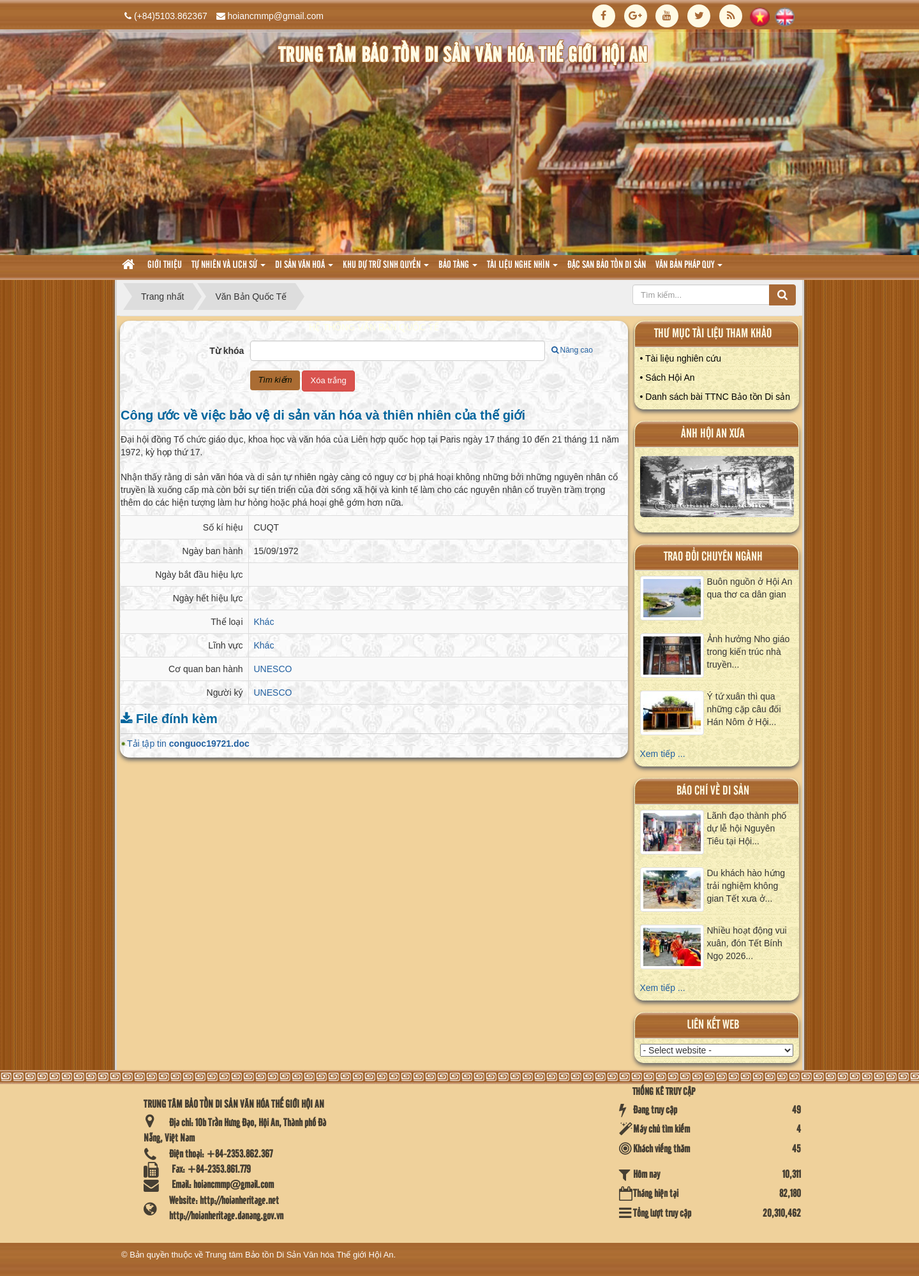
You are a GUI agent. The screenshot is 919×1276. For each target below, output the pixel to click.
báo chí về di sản (712, 791)
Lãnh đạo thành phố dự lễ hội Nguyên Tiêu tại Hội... (747, 828)
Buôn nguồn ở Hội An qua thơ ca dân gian (750, 587)
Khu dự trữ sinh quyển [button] (386, 269)
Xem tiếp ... (662, 754)
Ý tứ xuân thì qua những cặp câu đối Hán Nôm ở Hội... (744, 709)
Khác (264, 622)
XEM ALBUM (717, 490)
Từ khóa (226, 351)
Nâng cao (572, 350)
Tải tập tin (188, 743)
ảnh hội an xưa (713, 434)
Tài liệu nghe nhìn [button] (522, 269)
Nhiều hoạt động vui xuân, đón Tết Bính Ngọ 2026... (747, 943)
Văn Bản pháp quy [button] (688, 269)
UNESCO (273, 669)
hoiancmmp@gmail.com (276, 16)
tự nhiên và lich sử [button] (228, 269)
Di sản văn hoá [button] (304, 269)
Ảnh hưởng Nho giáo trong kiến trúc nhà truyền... (748, 652)
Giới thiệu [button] (164, 265)
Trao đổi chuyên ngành (713, 557)
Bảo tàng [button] (457, 269)
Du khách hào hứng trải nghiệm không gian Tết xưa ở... (746, 886)
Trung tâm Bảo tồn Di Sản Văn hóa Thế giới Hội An (299, 1254)
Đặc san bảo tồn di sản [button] (606, 265)
